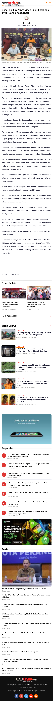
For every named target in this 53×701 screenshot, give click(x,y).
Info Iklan (28, 685)
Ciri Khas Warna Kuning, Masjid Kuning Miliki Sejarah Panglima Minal (12, 304)
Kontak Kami (31, 688)
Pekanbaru (18, 5)
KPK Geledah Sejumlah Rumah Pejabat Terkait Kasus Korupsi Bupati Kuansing (31, 350)
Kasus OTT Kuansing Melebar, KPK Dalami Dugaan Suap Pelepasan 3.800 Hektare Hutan (32, 383)
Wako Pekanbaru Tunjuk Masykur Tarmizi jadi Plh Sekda (24, 589)
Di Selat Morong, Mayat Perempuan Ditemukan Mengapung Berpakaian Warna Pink (37, 305)
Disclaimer (22, 688)
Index (48, 283)
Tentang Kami (11, 685)
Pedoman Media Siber (40, 685)
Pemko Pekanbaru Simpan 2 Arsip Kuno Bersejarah (20, 652)
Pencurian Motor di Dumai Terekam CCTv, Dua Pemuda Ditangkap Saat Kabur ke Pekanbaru (32, 399)
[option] (13, 299)
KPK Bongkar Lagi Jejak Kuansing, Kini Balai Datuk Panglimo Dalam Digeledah (33, 333)
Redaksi (26, 23)
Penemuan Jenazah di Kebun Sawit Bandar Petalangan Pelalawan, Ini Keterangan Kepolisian (33, 367)
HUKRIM (8, 5)
